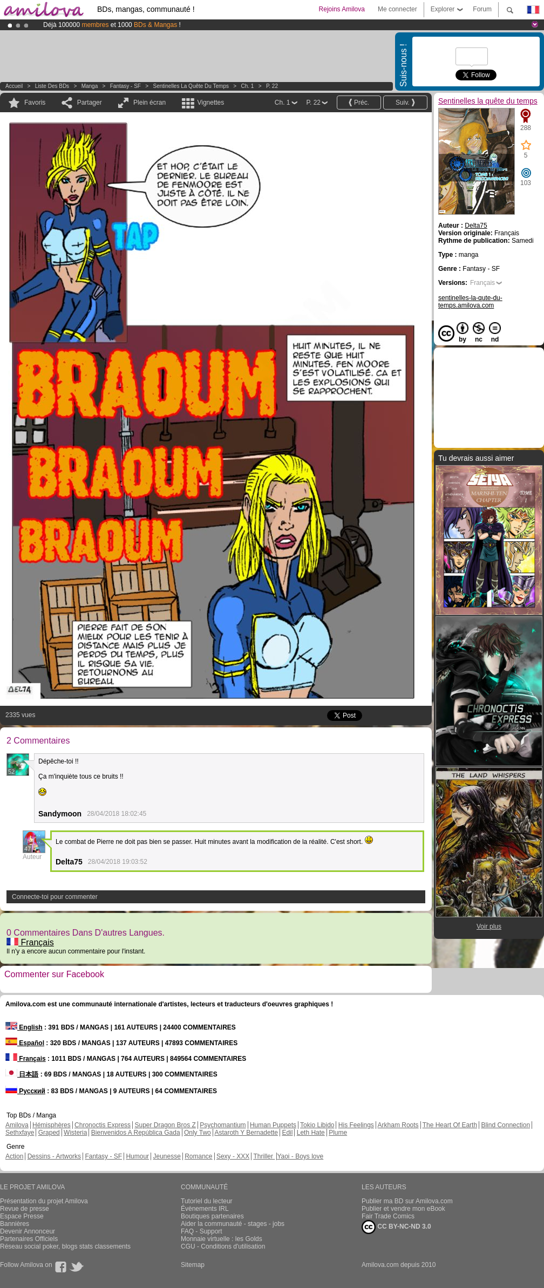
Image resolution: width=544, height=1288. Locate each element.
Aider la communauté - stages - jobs (232, 1224)
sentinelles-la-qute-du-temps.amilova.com (470, 301)
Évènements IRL (205, 1208)
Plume (338, 1132)
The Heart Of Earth (450, 1125)
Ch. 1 (247, 86)
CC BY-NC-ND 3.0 (396, 1227)
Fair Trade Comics (388, 1216)
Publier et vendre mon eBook (403, 1208)
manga (89, 86)
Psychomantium (223, 1125)
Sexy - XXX (232, 1156)
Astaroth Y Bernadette (246, 1132)
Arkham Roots (398, 1125)
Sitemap (193, 1265)
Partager (89, 102)
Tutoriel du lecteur (207, 1201)
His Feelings (356, 1125)
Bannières (14, 1224)
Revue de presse (24, 1208)
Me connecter (397, 9)
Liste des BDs (52, 86)
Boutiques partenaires (212, 1216)
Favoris (34, 102)
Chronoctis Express (102, 1125)
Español (24, 1043)
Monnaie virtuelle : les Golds (221, 1239)
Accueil (14, 86)
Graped (49, 1132)
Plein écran (149, 102)
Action (14, 1156)
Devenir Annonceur (27, 1231)
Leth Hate (311, 1132)
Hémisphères (51, 1125)
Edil (287, 1132)
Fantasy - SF (125, 86)
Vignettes (210, 102)
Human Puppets (273, 1125)
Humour (137, 1156)
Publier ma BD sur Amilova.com (407, 1201)
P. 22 (272, 86)
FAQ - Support (201, 1231)
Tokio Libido (317, 1125)
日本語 (21, 1074)
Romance (198, 1156)
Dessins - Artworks (54, 1156)
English (24, 1027)
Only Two (197, 1132)
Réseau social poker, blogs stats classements (65, 1246)
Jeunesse (166, 1156)
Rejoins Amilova (342, 9)
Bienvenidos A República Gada (135, 1132)
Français (30, 942)
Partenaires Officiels (29, 1239)
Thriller (264, 1156)
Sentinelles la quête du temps (191, 86)
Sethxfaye (19, 1132)
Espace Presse (22, 1216)
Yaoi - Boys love (300, 1156)
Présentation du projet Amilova (44, 1201)
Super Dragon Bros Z (164, 1125)
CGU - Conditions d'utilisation (223, 1246)
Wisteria (75, 1132)
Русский (25, 1091)
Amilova (17, 1125)
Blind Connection (505, 1125)
